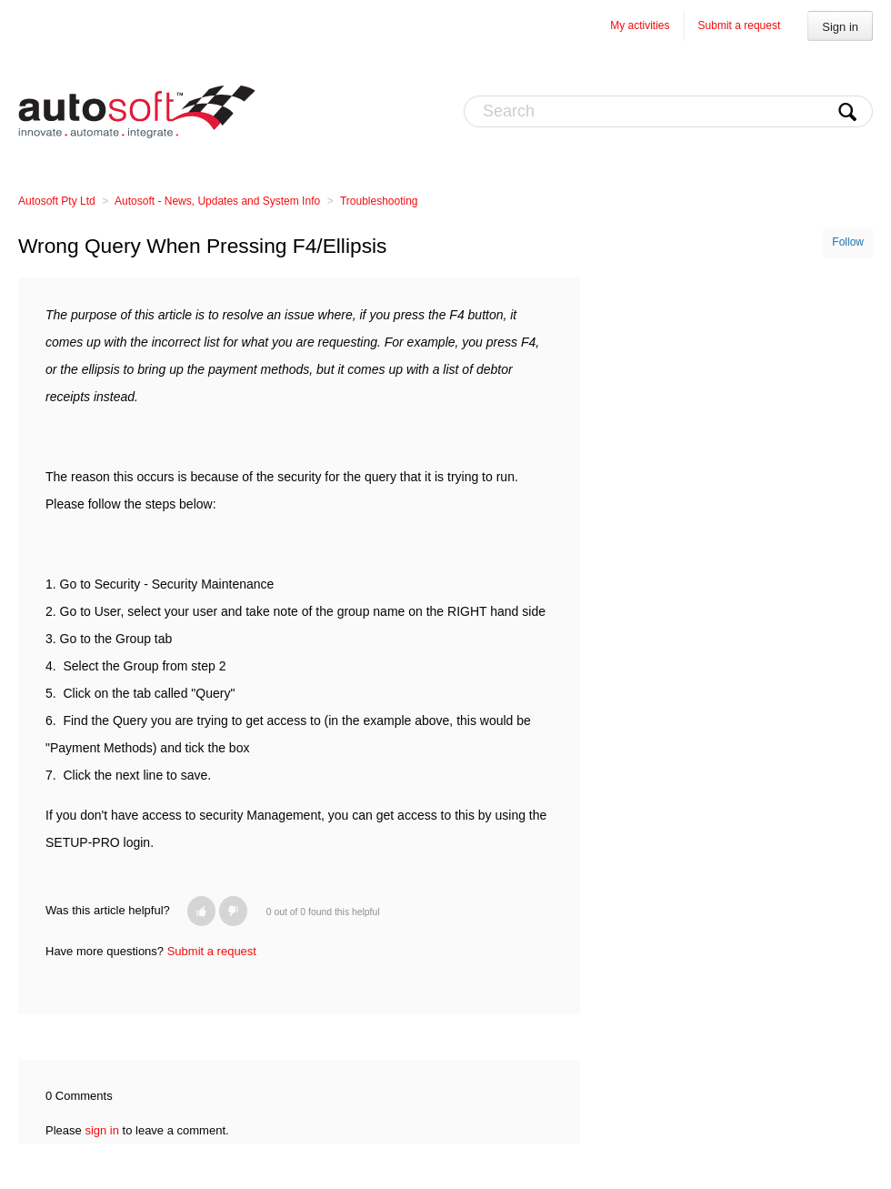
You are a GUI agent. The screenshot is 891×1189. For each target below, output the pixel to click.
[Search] (668, 111)
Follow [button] (848, 242)
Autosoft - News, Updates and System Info (217, 201)
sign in (102, 1130)
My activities (639, 25)
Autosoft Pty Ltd (56, 201)
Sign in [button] (840, 27)
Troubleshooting (379, 201)
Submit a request (739, 25)
